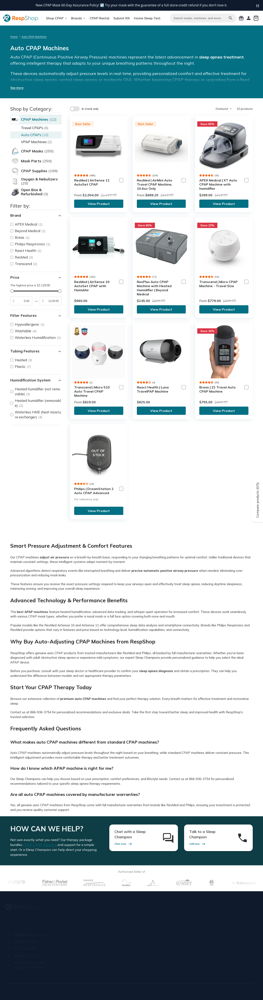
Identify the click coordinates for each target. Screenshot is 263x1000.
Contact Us (83, 932)
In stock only (90, 109)
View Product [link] (99, 204)
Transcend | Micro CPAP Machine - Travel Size (218, 284)
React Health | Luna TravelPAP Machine (153, 389)
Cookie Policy (230, 991)
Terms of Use (163, 991)
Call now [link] (197, 844)
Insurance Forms (130, 927)
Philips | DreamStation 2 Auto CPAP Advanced (94, 491)
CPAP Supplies (44, 845)
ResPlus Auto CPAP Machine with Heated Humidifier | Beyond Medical (154, 288)
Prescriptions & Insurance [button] (130, 906)
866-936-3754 (27, 941)
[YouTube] (233, 961)
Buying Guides (170, 949)
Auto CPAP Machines (34, 36)
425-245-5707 (27, 948)
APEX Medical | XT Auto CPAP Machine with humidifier (218, 184)
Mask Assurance (130, 944)
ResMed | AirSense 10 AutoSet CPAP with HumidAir (92, 286)
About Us (82, 915)
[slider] (12, 291)
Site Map (249, 991)
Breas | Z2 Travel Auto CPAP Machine (217, 389)
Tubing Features (36, 351)
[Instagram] (224, 961)
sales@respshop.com (31, 934)
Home (14, 36)
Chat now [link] (123, 844)
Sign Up (242, 930)
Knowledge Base (173, 940)
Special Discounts (131, 935)
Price (36, 277)
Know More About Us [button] (90, 904)
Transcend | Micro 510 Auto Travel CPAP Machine (92, 391)
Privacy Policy (185, 991)
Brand (36, 215)
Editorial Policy (207, 991)
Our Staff (82, 924)
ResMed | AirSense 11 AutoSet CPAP (92, 182)
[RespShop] (37, 907)
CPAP (27, 845)
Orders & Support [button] (173, 904)
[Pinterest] (243, 961)
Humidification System (36, 380)
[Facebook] (205, 961)
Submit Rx (126, 919)
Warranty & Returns (175, 924)
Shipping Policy (172, 915)
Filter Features (36, 315)
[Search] (230, 18)
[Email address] (218, 930)
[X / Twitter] (214, 961)
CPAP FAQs (169, 932)
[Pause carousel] (258, 6)
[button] (81, 175)
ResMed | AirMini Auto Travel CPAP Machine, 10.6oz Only (154, 184)
